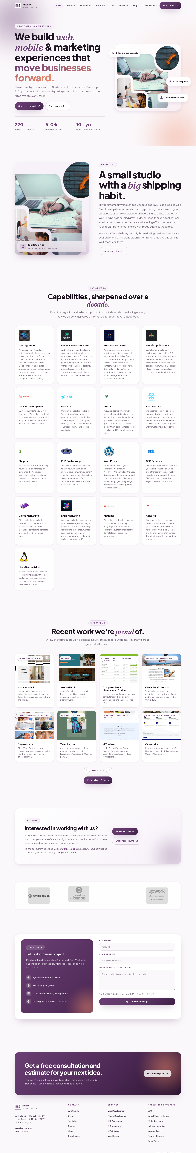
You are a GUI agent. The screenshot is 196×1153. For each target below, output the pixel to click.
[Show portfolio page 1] (94, 770)
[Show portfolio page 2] (97, 770)
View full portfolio (98, 780)
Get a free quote (157, 1073)
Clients (71, 1116)
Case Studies (150, 5)
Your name (105, 940)
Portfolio (123, 5)
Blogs (135, 5)
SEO (150, 1111)
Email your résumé (127, 840)
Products (101, 5)
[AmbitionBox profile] (38, 895)
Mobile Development (117, 1116)
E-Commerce (114, 1126)
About (71, 5)
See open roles (125, 831)
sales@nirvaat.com (24, 1128)
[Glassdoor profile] (78, 895)
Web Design (113, 1136)
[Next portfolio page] (109, 770)
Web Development (116, 1111)
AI (113, 5)
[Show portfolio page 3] (100, 770)
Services (85, 5)
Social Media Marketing (158, 1116)
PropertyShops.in (156, 1136)
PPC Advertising (155, 1121)
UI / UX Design (114, 1131)
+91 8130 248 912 (22, 1131)
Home (59, 5)
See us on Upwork (29, 106)
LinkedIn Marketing (156, 1126)
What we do (73, 1111)
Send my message (137, 1001)
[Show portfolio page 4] (103, 770)
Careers (71, 1126)
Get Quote (170, 5)
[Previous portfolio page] (87, 770)
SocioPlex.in (154, 1141)
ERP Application (115, 1121)
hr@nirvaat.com (67, 852)
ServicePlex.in (154, 1131)
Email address (107, 954)
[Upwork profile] (157, 895)
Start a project (58, 106)
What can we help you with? (115, 968)
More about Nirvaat (114, 251)
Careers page (69, 848)
